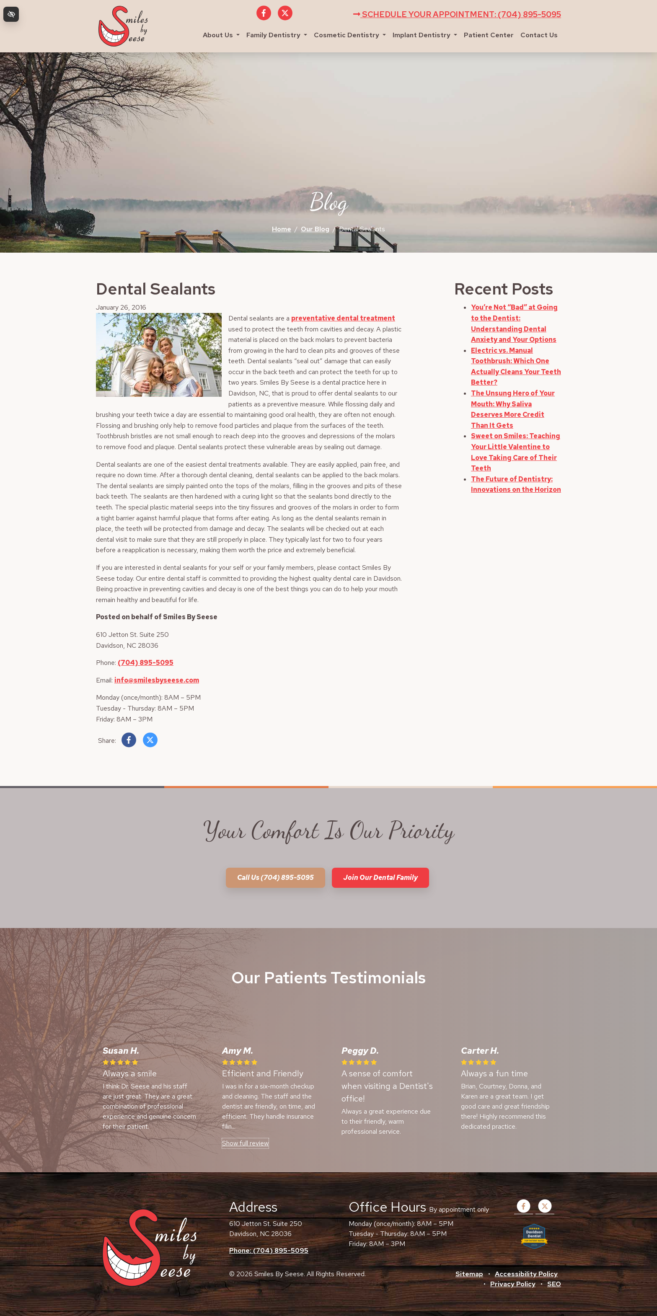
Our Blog (315, 229)
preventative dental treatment (343, 318)
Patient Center (489, 35)
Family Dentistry (276, 35)
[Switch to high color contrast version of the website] (11, 14)
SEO (554, 1284)
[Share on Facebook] (128, 741)
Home (281, 229)
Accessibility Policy (526, 1273)
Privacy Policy (512, 1284)
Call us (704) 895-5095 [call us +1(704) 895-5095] (275, 877)
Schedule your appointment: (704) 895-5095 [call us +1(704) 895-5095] (457, 14)
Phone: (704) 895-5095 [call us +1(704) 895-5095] (268, 1250)
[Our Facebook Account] (263, 18)
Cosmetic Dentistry (350, 35)
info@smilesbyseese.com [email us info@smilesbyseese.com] (156, 680)
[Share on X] (150, 741)
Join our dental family (380, 877)
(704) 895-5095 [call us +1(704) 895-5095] (145, 662)
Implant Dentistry (425, 35)
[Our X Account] (285, 18)
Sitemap (469, 1273)
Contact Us (539, 35)
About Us (221, 35)
